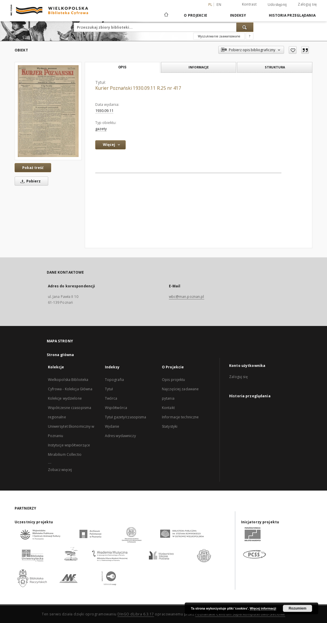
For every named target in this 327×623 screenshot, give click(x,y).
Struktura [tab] (275, 67)
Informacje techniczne (180, 417)
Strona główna (60, 354)
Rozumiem (298, 608)
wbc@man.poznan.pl (186, 296)
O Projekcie (195, 15)
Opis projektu (173, 379)
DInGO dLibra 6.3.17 (135, 614)
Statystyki (169, 426)
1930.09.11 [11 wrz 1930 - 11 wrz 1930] (104, 110)
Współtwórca (116, 407)
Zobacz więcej (60, 469)
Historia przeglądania (292, 15)
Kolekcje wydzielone (65, 398)
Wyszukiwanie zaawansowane (219, 36)
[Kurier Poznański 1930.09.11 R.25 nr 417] (48, 111)
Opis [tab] (122, 67)
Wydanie (112, 426)
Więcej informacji (263, 608)
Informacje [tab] (198, 67)
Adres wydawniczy (120, 435)
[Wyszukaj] (244, 27)
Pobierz (29, 181)
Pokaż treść (33, 167)
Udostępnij (277, 4)
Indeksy (238, 15)
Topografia (114, 379)
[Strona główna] (165, 15)
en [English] (219, 4)
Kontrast (249, 4)
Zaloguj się (307, 4)
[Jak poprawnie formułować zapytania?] (249, 36)
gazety (101, 128)
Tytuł (109, 388)
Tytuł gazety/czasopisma (125, 417)
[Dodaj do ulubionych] (293, 50)
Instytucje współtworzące (69, 445)
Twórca (111, 398)
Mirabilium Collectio (65, 454)
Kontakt (168, 407)
